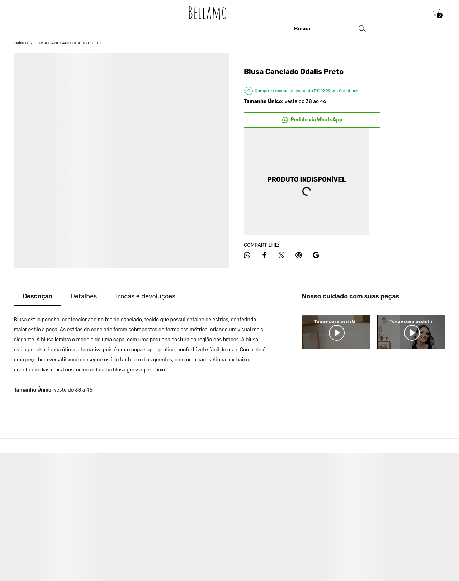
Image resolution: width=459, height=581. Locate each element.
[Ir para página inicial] (21, 42)
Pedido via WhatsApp (316, 120)
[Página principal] (207, 12)
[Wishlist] (408, 12)
